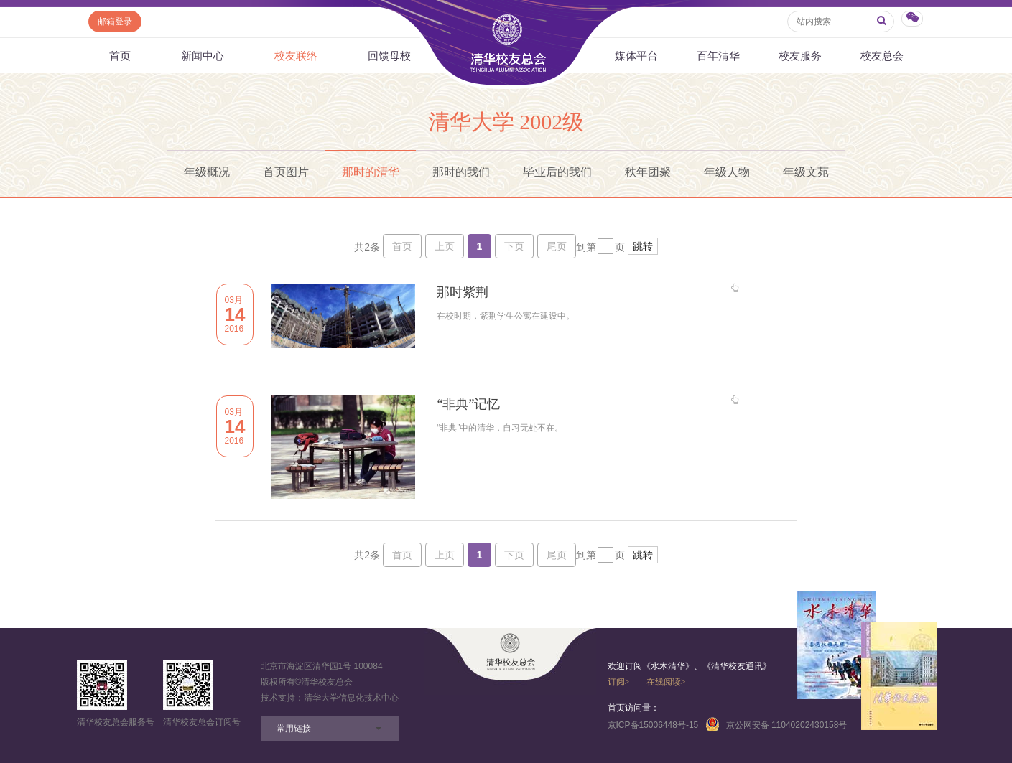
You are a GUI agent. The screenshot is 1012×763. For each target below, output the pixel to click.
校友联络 (295, 56)
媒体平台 (636, 56)
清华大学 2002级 (506, 122)
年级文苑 (806, 172)
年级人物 (727, 172)
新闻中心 (202, 56)
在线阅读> (666, 682)
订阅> (619, 682)
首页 (120, 56)
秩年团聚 (648, 172)
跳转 (643, 246)
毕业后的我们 (557, 172)
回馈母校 (389, 56)
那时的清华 (370, 172)
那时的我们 (461, 172)
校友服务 (800, 56)
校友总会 (882, 56)
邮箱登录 (115, 22)
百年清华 (718, 56)
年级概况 (207, 172)
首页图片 (286, 172)
